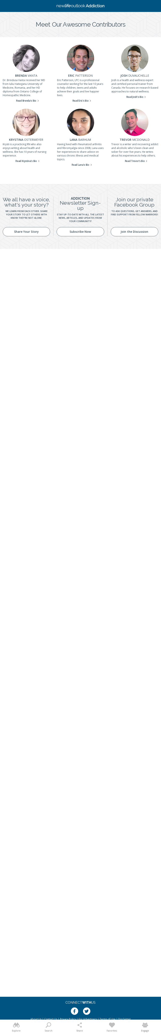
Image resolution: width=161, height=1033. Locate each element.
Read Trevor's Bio (135, 161)
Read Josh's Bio (134, 97)
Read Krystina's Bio (26, 161)
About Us (36, 1019)
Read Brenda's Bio (26, 100)
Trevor (135, 140)
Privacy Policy (68, 1019)
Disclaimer (124, 1019)
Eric (80, 76)
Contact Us (50, 1019)
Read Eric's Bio (81, 100)
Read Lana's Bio (80, 165)
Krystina (26, 140)
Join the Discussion (134, 232)
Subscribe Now (80, 232)
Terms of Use (108, 1019)
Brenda (26, 76)
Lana (80, 140)
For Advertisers (88, 1019)
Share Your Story (26, 232)
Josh (134, 76)
